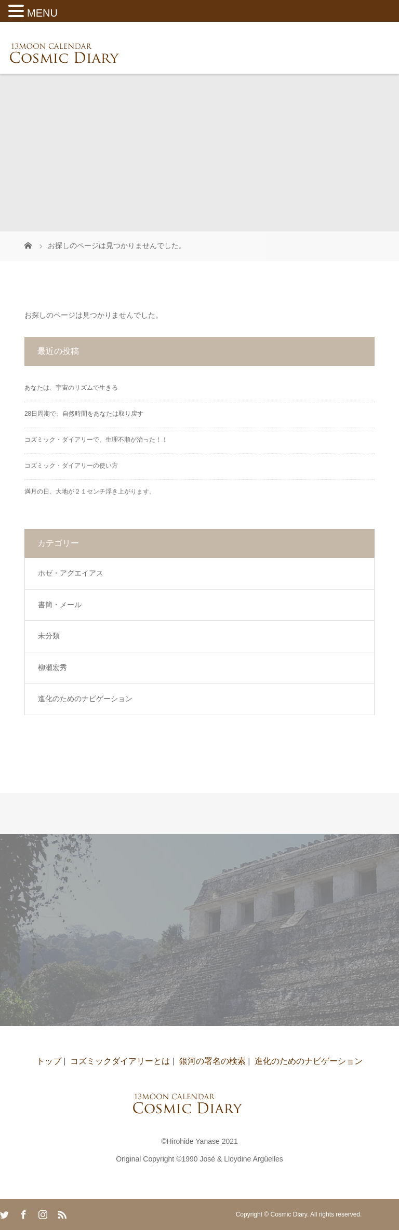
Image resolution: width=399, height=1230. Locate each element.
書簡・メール (60, 604)
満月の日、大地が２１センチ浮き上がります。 (89, 491)
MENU (42, 13)
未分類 (49, 636)
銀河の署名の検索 (212, 1061)
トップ (48, 1061)
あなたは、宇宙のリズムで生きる (71, 387)
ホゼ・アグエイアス (70, 573)
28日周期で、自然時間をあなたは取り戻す (83, 413)
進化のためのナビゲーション (85, 698)
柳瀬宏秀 (52, 667)
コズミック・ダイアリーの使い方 (71, 465)
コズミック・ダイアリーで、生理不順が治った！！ (96, 439)
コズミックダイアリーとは (120, 1061)
